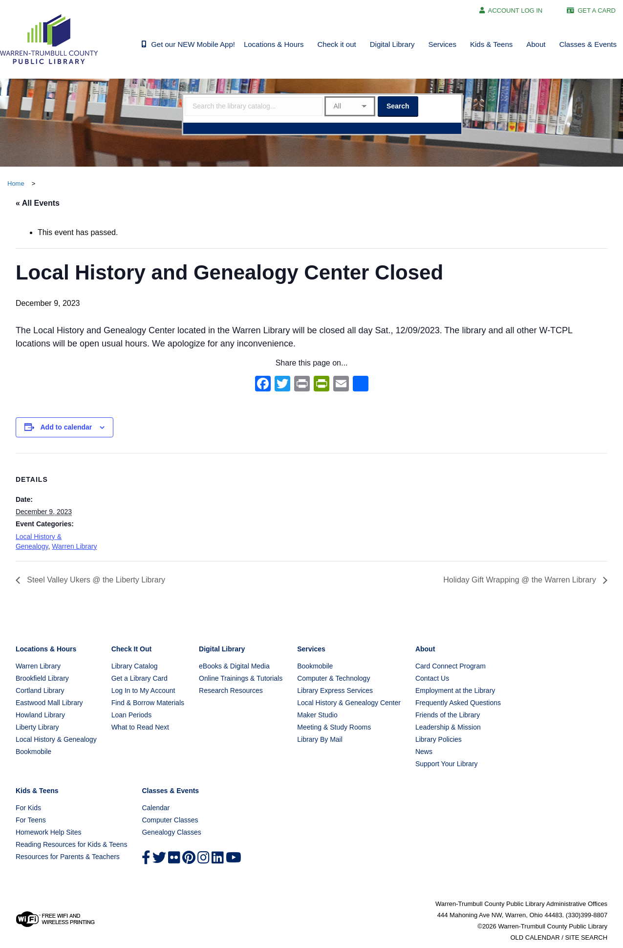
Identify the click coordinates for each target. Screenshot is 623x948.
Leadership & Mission (448, 727)
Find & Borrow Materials (147, 703)
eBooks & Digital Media (234, 666)
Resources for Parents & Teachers (68, 857)
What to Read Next (140, 727)
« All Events (38, 203)
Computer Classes (170, 820)
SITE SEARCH (586, 937)
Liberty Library (37, 727)
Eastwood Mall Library (49, 703)
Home (15, 183)
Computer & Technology (333, 678)
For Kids (28, 808)
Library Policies (438, 739)
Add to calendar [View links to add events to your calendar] (66, 427)
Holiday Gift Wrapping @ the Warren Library (520, 580)
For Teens (31, 820)
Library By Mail (320, 739)
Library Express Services (335, 690)
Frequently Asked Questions (458, 703)
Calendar (156, 808)
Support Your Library (446, 764)
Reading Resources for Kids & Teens (72, 844)
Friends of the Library (447, 715)
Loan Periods (131, 715)
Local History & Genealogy (56, 739)
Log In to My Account (143, 690)
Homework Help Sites (49, 832)
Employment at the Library (455, 690)
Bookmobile (33, 751)
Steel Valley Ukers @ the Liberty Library (95, 580)
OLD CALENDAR (534, 937)
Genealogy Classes (171, 832)
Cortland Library (40, 690)
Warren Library (74, 546)
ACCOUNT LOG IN (515, 10)
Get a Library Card (139, 678)
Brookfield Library (42, 678)
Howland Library (40, 715)
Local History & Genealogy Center (349, 703)
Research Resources (231, 690)
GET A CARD (597, 10)
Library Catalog (134, 666)
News (423, 751)
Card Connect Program (450, 666)
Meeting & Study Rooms (334, 727)
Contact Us (432, 678)
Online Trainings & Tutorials (240, 678)
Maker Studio (317, 715)
